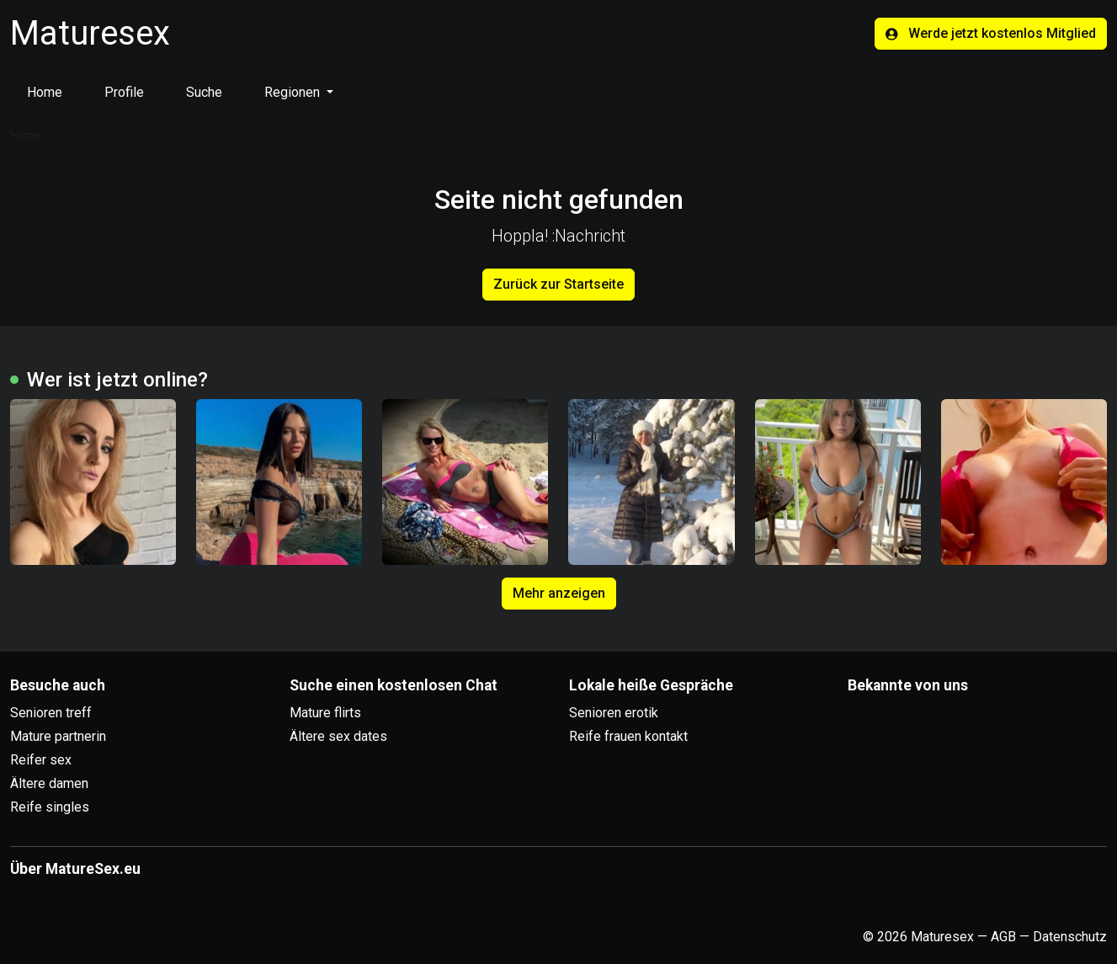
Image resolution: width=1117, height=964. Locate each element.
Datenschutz (1070, 937)
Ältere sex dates (338, 736)
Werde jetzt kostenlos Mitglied (991, 33)
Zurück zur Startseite (558, 284)
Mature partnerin (58, 736)
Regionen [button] (293, 92)
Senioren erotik (613, 713)
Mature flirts (325, 713)
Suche (204, 92)
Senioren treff (51, 713)
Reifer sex (41, 760)
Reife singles (49, 807)
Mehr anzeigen (559, 593)
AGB (1003, 937)
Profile (124, 92)
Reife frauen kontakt (628, 736)
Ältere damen (49, 783)
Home (44, 92)
